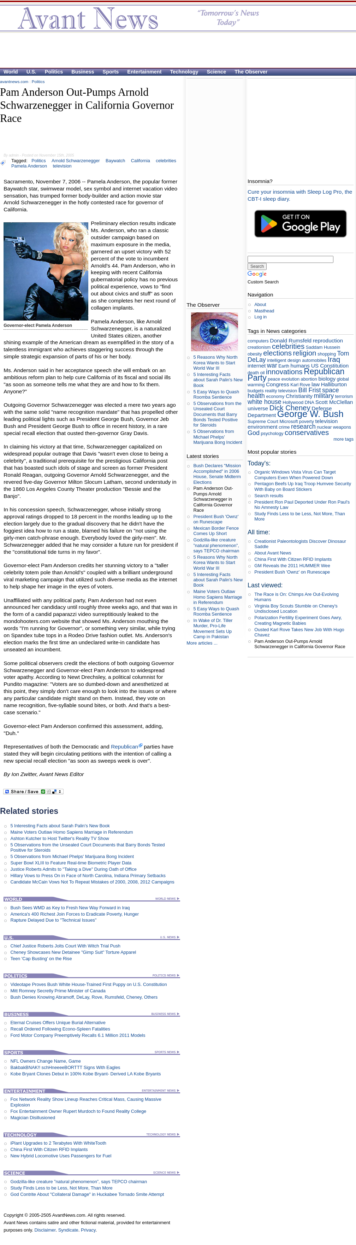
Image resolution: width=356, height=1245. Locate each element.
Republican (124, 747)
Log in (260, 316)
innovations (284, 372)
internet (257, 366)
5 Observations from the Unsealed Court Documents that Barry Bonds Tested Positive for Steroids (217, 414)
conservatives (307, 432)
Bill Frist (309, 390)
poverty (306, 421)
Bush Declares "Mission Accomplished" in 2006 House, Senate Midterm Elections (217, 474)
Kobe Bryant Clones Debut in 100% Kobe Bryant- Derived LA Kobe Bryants (85, 1073)
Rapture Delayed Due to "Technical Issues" (53, 920)
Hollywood (293, 402)
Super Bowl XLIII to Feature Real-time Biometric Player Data (70, 862)
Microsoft (288, 421)
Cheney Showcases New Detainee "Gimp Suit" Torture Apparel (73, 952)
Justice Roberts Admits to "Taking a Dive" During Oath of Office (73, 869)
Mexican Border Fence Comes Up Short (216, 530)
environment (263, 427)
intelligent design (284, 360)
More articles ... (201, 643)
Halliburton (334, 384)
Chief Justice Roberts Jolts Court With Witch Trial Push (65, 946)
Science (216, 72)
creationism (259, 347)
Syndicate (68, 1230)
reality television (281, 390)
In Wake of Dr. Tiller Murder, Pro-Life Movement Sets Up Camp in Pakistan (212, 628)
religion (304, 353)
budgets (256, 390)
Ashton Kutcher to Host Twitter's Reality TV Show (59, 838)
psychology (272, 433)
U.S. (31, 72)
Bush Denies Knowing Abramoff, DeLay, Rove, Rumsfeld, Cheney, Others (84, 997)
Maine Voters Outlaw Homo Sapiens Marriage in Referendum (71, 832)
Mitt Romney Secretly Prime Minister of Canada (58, 990)
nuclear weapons (334, 427)
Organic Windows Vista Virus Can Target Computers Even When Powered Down (295, 474)
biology (327, 379)
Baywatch (115, 160)
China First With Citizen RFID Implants (49, 1149)
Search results (268, 495)
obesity (255, 354)
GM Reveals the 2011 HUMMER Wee (292, 565)
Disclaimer (44, 1230)
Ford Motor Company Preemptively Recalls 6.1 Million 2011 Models (77, 1035)
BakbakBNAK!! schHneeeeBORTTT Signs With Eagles (65, 1067)
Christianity (299, 396)
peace (274, 379)
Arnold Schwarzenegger (76, 160)
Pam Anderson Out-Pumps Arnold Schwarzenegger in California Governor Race (213, 499)
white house (264, 401)
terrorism (344, 396)
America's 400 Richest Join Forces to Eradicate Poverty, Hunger (74, 914)
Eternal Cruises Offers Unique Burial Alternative (57, 1022)
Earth (283, 366)
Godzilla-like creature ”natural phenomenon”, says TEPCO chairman (78, 1181)
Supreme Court (263, 421)
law (316, 384)
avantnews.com (14, 82)
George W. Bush (310, 414)
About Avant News (272, 553)
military (324, 395)
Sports (111, 72)
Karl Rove (300, 384)
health (256, 395)
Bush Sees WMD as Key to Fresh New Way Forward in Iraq (70, 907)
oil (262, 372)
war (272, 365)
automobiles (314, 360)
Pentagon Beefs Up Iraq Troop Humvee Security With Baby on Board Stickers (302, 486)
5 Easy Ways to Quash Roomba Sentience (216, 394)
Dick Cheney (289, 408)
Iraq (334, 359)
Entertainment (144, 72)
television (62, 166)
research (303, 426)
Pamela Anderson (29, 166)
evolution (290, 379)
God (254, 432)
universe (258, 408)
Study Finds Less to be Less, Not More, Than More (61, 1188)
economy (275, 396)
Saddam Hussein (323, 347)
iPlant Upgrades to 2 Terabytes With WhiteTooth (58, 1143)
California (140, 160)
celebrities (166, 160)
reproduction (328, 340)
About (260, 304)
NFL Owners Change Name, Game (45, 1061)
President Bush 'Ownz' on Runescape (215, 519)
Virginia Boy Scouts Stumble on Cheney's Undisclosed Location (296, 608)
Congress (277, 384)
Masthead (264, 310)
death (253, 372)
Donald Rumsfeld (291, 340)
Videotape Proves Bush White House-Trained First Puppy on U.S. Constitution (88, 984)
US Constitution (330, 366)
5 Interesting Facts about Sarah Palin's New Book (59, 825)
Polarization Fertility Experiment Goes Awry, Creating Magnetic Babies (298, 620)
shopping (327, 354)
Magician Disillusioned (32, 1117)
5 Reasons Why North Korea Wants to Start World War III (215, 362)
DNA (309, 402)
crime (284, 427)
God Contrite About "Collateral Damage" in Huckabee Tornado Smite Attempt (87, 1194)
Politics (54, 72)
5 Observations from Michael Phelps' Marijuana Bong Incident (72, 856)
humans (300, 366)
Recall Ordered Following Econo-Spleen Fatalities (60, 1029)
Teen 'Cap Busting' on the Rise (41, 958)
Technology (184, 72)
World (11, 72)
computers (258, 340)
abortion (309, 379)
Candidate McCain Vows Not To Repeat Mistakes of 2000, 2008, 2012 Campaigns (92, 882)
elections (277, 353)
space (330, 390)
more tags (343, 439)
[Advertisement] (174, 50)
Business (82, 72)
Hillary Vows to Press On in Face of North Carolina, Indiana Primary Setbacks (88, 875)
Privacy (88, 1230)
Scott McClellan (334, 402)
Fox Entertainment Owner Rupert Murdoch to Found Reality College (78, 1111)
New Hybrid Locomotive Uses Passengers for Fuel (60, 1155)
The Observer (251, 72)
